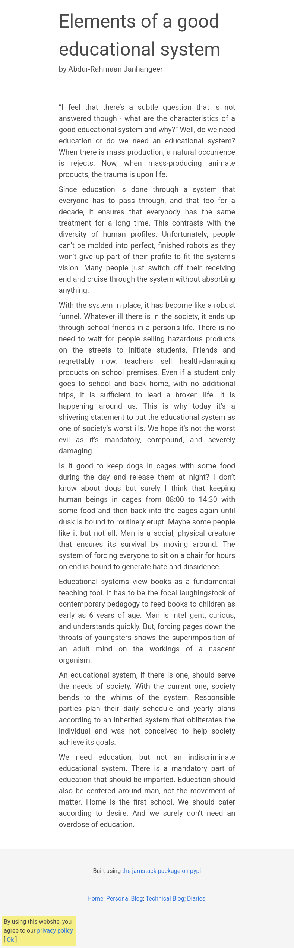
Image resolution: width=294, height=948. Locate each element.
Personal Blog (124, 898)
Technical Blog (165, 898)
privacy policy (55, 930)
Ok (10, 939)
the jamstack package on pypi (161, 870)
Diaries (196, 898)
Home (95, 898)
